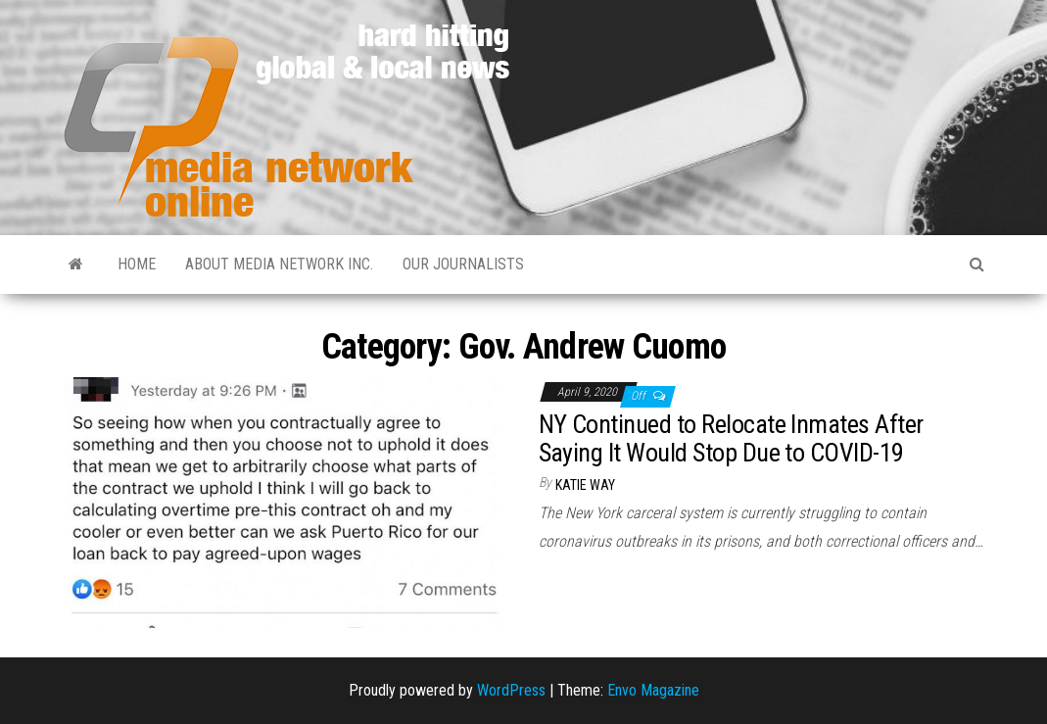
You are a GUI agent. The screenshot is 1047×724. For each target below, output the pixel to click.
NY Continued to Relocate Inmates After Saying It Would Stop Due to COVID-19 (731, 438)
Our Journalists (463, 264)
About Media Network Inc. (279, 264)
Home (137, 264)
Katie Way (585, 485)
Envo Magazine (653, 690)
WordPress (511, 690)
